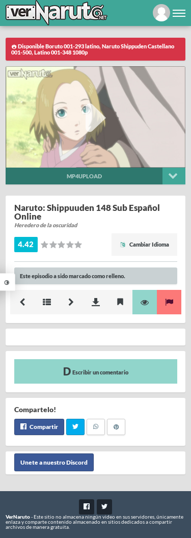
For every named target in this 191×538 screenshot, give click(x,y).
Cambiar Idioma (144, 244)
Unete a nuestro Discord (54, 462)
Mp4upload (84, 176)
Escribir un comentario (95, 371)
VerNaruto (18, 517)
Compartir (39, 427)
